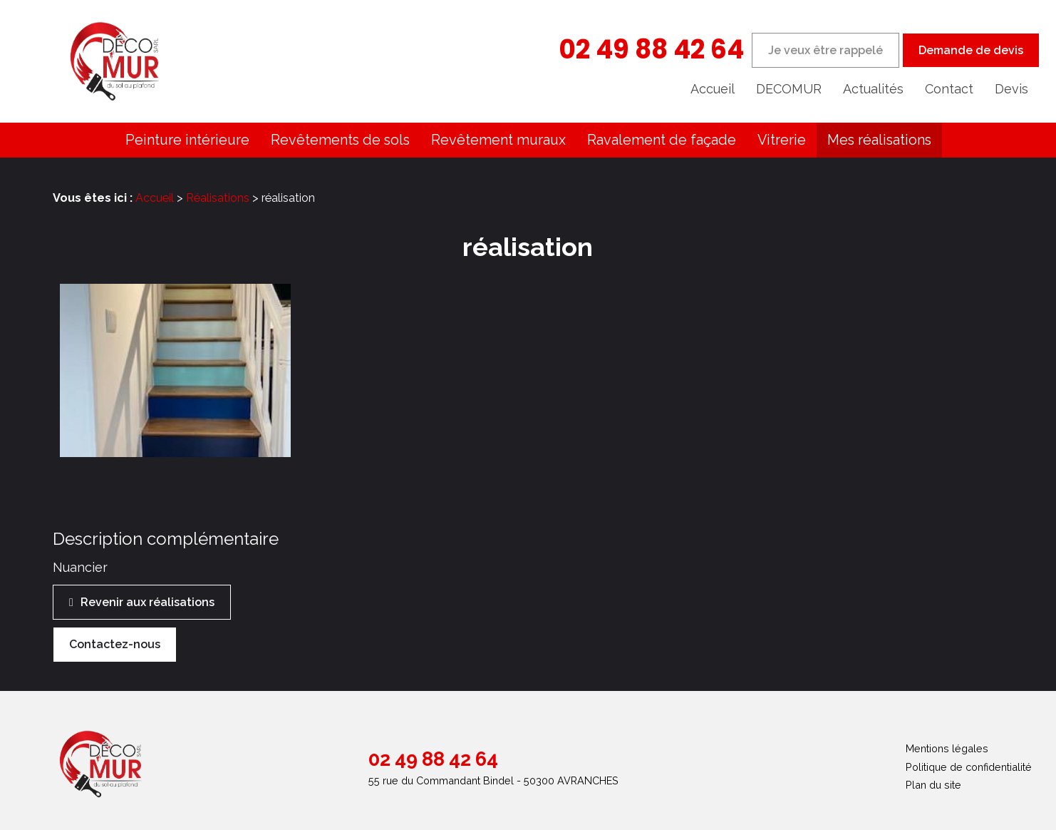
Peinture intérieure (187, 139)
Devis (1011, 88)
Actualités (873, 88)
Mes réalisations (879, 139)
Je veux (825, 50)
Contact (949, 88)
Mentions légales (947, 748)
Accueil (712, 88)
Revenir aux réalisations (147, 602)
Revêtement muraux (498, 139)
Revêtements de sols (340, 139)
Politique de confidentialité (969, 767)
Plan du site (933, 785)
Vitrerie (781, 139)
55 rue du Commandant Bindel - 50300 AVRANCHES (493, 780)
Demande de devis (970, 50)
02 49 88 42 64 (651, 49)
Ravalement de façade (661, 139)
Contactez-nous (114, 644)
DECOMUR (789, 88)
